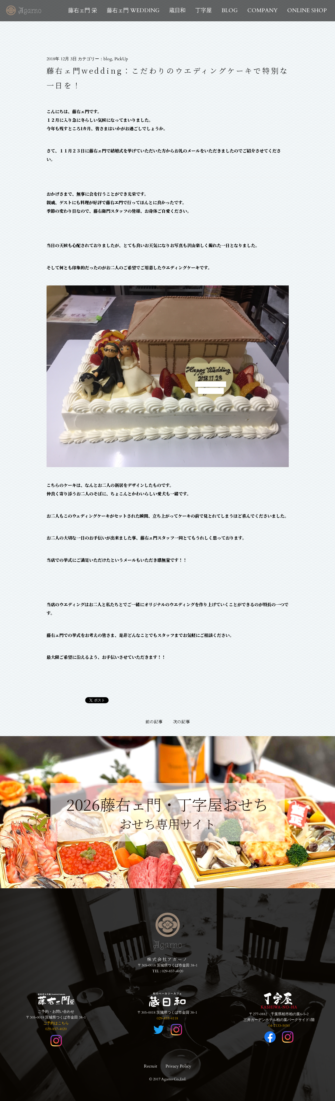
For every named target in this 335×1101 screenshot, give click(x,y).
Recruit (150, 1066)
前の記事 (153, 721)
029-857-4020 (172, 971)
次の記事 (181, 721)
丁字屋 (203, 10)
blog (107, 59)
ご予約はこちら (56, 1023)
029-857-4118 (167, 1018)
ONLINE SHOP (307, 10)
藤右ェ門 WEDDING (133, 10)
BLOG (230, 10)
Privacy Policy (178, 1066)
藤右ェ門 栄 (82, 10)
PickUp (121, 59)
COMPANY (262, 10)
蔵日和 (177, 10)
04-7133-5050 (279, 1025)
